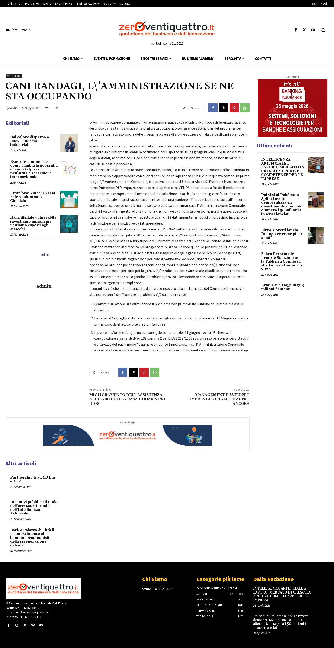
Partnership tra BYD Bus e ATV (33, 479)
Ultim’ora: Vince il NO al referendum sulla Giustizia (32, 197)
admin (14, 108)
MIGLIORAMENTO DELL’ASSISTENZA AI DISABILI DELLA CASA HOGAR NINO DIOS (127, 399)
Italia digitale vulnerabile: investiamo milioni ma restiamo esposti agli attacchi (34, 223)
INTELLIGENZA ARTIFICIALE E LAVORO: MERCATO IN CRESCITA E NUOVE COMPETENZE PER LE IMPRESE (283, 169)
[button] (322, 29)
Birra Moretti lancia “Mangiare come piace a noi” (282, 234)
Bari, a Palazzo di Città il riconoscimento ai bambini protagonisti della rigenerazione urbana (32, 538)
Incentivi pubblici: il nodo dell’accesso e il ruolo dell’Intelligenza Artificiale (34, 508)
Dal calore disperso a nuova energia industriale (29, 141)
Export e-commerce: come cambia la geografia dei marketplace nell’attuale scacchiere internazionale (34, 169)
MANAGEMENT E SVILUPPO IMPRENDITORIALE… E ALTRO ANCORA (219, 399)
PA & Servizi (14, 76)
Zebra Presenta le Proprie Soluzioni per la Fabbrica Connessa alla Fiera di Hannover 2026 (282, 261)
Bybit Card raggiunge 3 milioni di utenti (282, 287)
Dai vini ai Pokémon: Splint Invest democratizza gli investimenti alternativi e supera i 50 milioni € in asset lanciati (283, 204)
